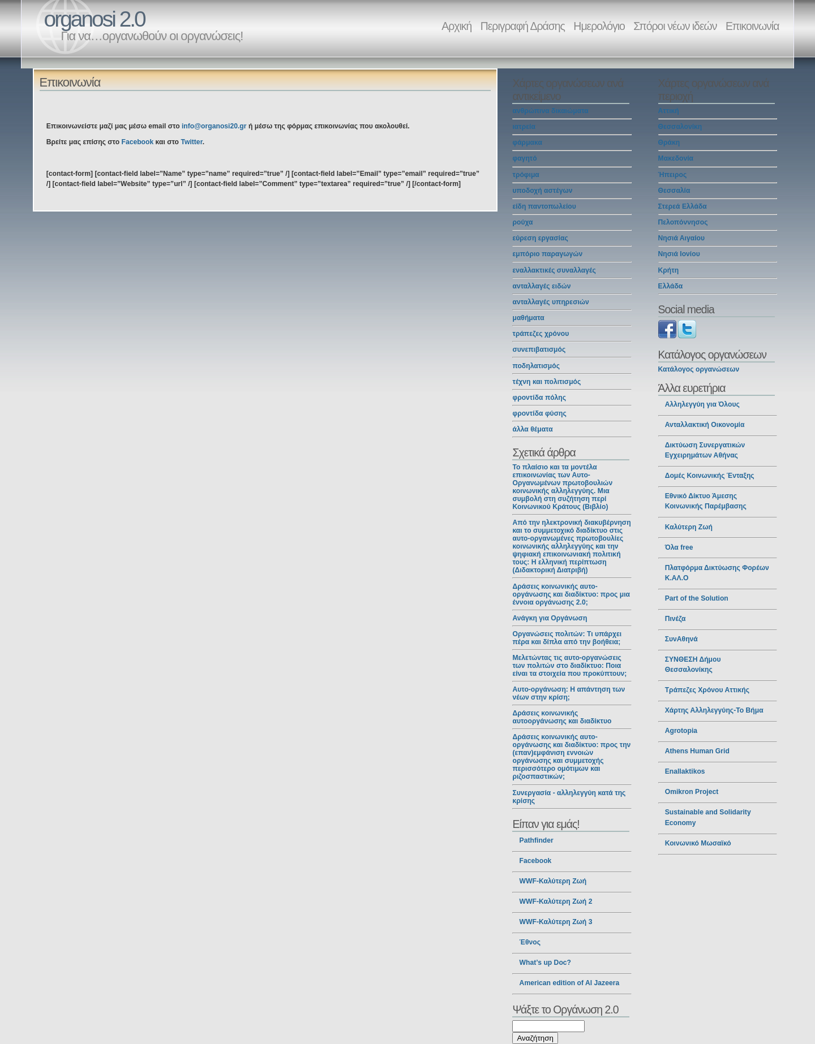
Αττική (668, 111)
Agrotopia (681, 731)
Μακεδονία (676, 158)
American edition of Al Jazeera (570, 983)
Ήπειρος (672, 175)
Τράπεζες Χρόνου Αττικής (707, 690)
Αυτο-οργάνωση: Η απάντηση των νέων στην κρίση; (568, 693)
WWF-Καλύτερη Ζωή (553, 881)
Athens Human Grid (697, 751)
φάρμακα (527, 142)
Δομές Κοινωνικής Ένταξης (709, 476)
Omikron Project (692, 792)
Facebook (137, 142)
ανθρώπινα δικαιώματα (550, 111)
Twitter (191, 142)
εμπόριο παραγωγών (547, 254)
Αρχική (456, 26)
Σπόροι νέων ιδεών (675, 26)
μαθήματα (528, 318)
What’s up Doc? (545, 963)
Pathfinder (537, 840)
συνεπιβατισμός (538, 349)
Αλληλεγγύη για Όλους (702, 404)
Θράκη (669, 142)
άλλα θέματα (532, 429)
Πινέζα (675, 619)
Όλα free (679, 547)
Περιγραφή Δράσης (523, 26)
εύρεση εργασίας (540, 238)
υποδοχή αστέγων (542, 191)
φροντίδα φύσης (539, 413)
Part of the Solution (696, 598)
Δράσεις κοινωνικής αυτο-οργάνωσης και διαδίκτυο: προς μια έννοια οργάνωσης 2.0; (571, 594)
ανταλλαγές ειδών (541, 286)
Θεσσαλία (674, 191)
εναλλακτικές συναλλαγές (553, 270)
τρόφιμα (525, 175)
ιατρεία (523, 127)
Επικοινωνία (752, 26)
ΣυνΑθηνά (681, 639)
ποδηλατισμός (536, 366)
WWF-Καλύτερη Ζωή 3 (556, 922)
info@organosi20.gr (214, 126)
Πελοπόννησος (683, 222)
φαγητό (524, 158)
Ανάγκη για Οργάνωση (549, 618)
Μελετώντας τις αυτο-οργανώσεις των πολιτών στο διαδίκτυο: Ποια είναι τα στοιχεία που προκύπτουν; (569, 666)
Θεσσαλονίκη (680, 127)
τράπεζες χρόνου (540, 334)
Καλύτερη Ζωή (689, 527)
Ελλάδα (670, 286)
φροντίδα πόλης (539, 398)
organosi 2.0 (94, 19)
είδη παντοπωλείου (544, 206)
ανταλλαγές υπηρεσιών (550, 302)
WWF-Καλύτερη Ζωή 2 (556, 901)
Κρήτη (668, 270)
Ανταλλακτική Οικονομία (705, 425)
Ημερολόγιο (598, 26)
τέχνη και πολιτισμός (546, 382)
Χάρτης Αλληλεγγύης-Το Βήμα (714, 710)
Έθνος (530, 942)
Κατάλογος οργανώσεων (699, 369)
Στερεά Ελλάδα (682, 206)
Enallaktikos (685, 771)
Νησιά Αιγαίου (681, 238)
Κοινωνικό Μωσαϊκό (698, 843)
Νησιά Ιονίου (679, 254)
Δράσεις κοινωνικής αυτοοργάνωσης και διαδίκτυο (561, 717)
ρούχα (522, 222)
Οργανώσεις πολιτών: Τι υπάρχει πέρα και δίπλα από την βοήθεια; (566, 638)
